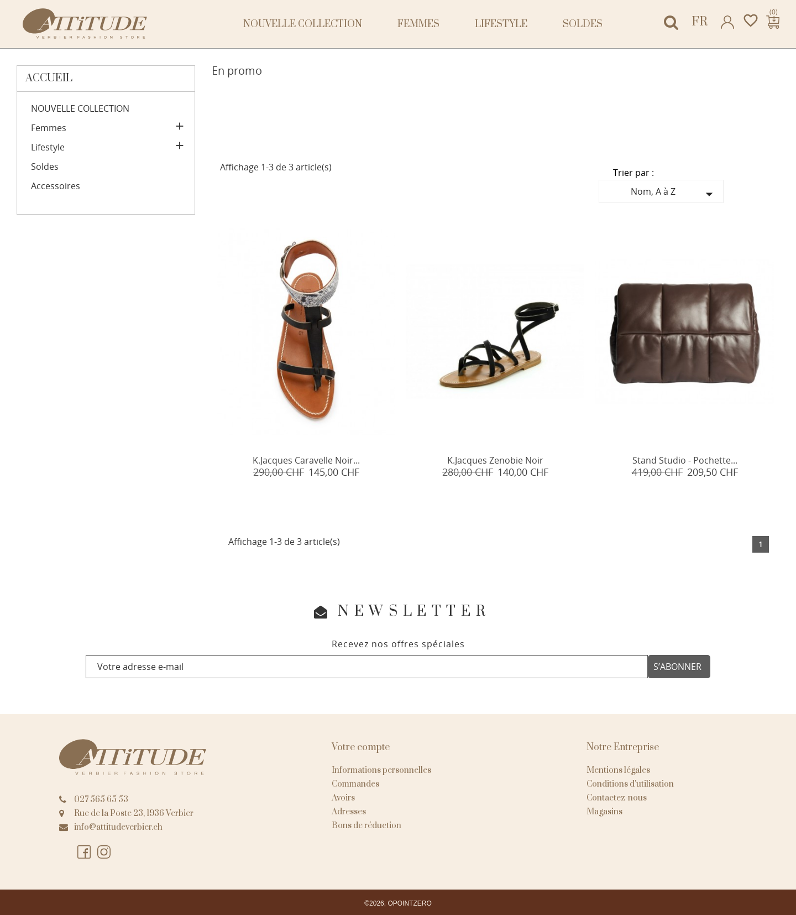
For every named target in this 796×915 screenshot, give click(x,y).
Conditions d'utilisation (630, 784)
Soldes (583, 24)
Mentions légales (618, 770)
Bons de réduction (366, 825)
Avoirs (343, 798)
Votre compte (361, 747)
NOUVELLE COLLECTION (302, 24)
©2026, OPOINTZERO (398, 903)
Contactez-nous (616, 798)
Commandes (355, 784)
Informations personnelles (381, 770)
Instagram (104, 852)
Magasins (604, 812)
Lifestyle (501, 24)
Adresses (349, 812)
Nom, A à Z (674, 193)
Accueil (48, 78)
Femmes (418, 24)
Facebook (84, 852)
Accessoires (55, 186)
